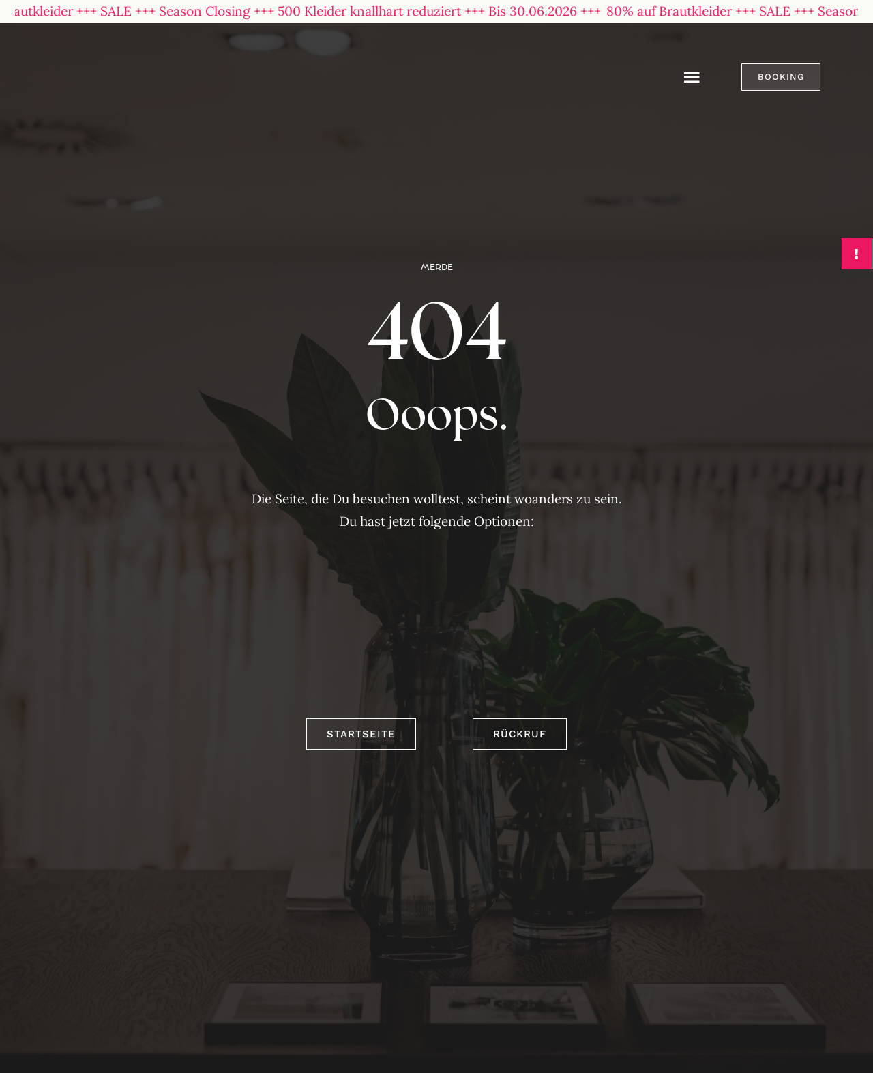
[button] (780, 77)
